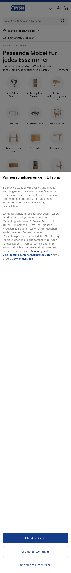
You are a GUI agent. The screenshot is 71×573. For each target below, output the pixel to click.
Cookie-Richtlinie (22, 258)
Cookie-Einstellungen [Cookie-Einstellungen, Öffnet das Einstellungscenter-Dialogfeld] (35, 551)
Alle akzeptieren (35, 538)
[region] (35, 372)
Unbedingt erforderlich (35, 565)
